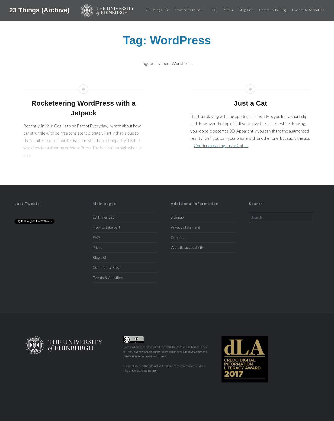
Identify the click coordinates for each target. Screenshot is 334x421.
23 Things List (158, 10)
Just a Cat (250, 129)
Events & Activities (308, 10)
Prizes (228, 10)
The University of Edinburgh (143, 351)
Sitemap (177, 217)
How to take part (189, 10)
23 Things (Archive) (40, 9)
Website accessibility (187, 247)
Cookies (177, 237)
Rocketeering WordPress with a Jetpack (83, 129)
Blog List (246, 10)
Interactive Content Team (164, 366)
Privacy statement (185, 227)
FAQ (213, 10)
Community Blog (273, 10)
